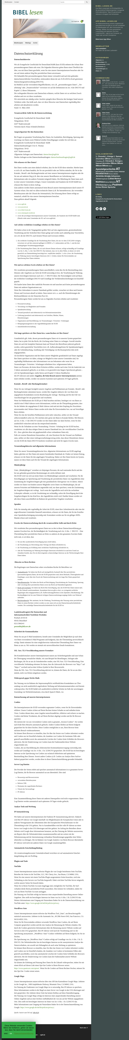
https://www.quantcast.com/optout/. (27, 968)
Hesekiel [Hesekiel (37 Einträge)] (100, 173)
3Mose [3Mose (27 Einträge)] (120, 163)
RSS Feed (104, 208)
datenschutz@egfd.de (51, 154)
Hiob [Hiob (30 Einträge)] (106, 174)
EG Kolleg (99, 196)
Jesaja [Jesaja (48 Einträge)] (107, 176)
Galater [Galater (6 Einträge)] (116, 171)
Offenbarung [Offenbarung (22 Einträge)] (101, 185)
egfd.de (42, 1035)
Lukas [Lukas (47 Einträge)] (111, 178)
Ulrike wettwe (106, 103)
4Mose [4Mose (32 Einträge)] (99, 165)
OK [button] (11, 1033)
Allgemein (99, 60)
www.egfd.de (22, 204)
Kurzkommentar (100, 64)
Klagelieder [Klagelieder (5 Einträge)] (104, 178)
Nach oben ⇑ (84, 1027)
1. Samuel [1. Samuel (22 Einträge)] (118, 156)
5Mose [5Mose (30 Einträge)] (105, 166)
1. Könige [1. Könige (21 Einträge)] (109, 156)
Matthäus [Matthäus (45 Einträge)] (100, 182)
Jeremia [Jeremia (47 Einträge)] (100, 176)
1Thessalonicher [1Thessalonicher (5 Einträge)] (116, 159)
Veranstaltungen (101, 68)
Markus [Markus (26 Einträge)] (118, 179)
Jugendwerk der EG (102, 201)
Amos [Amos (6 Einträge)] (110, 165)
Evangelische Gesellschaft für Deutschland (109, 199)
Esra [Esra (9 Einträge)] (107, 171)
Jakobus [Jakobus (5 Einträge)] (115, 173)
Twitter (97, 208)
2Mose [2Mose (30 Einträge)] (114, 163)
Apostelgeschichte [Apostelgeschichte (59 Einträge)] (106, 169)
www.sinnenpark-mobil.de (26, 213)
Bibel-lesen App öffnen (103, 39)
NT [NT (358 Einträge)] (118, 181)
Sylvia (104, 92)
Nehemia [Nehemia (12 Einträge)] (112, 182)
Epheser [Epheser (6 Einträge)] (103, 171)
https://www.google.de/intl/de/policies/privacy (42, 903)
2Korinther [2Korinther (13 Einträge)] (106, 163)
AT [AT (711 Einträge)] (118, 169)
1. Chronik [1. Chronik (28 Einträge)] (100, 156)
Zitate (97, 71)
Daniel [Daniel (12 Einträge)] (98, 171)
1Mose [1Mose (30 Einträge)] (108, 159)
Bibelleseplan (8, 2)
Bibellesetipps (100, 62)
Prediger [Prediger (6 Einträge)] (109, 185)
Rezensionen (100, 66)
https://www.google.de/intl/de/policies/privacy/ (37, 1007)
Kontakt (16, 2)
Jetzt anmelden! (101, 48)
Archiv (35, 43)
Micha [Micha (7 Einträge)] (107, 182)
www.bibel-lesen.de (24, 210)
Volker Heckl (106, 80)
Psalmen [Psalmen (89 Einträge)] (117, 184)
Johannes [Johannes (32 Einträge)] (115, 176)
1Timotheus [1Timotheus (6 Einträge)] (99, 161)
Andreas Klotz (106, 123)
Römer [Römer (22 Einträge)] (104, 187)
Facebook (100, 208)
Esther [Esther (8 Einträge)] (112, 171)
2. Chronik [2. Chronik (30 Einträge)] (108, 161)
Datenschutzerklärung (23, 1033)
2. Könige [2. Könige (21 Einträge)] (117, 161)
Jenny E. (104, 136)
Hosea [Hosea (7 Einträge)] (111, 173)
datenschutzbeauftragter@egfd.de (63, 157)
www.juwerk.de (23, 207)
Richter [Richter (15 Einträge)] (98, 187)
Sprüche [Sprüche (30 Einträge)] (111, 187)
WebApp (28, 43)
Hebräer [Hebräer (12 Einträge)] (122, 171)
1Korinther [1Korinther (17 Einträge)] (100, 159)
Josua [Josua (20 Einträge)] (98, 179)
